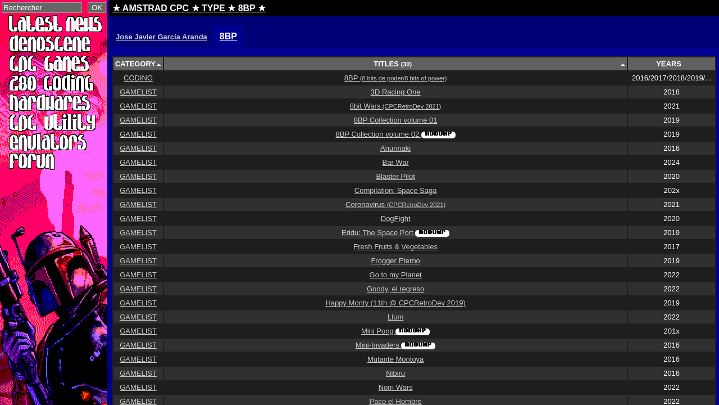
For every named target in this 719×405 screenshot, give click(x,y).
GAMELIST (138, 92)
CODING (138, 78)
